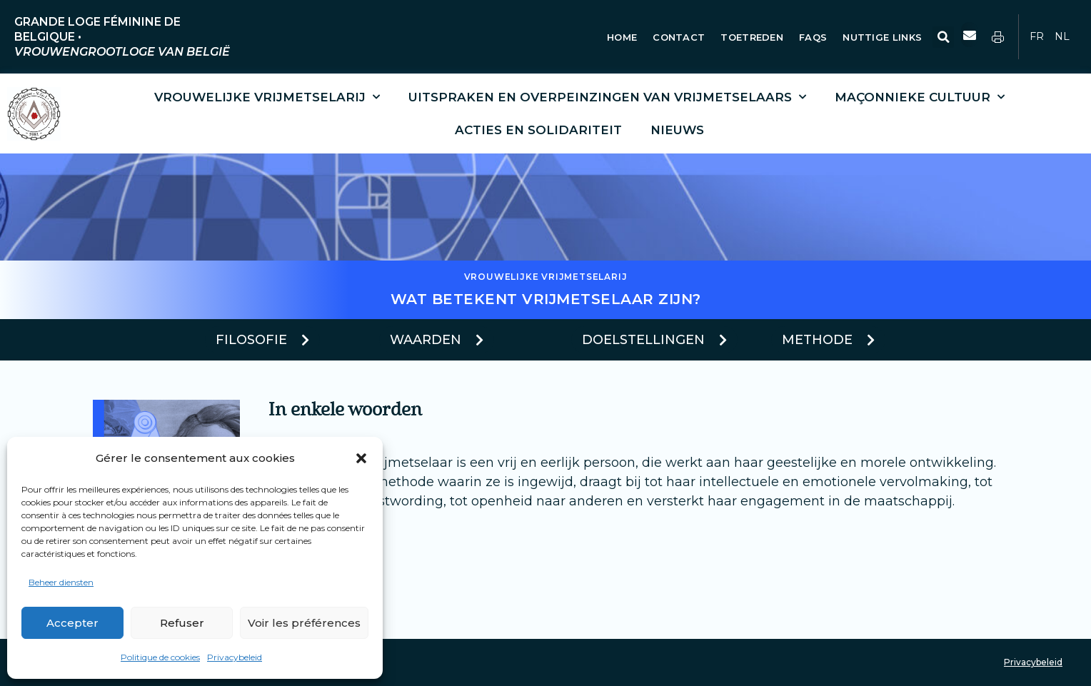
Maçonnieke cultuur (920, 97)
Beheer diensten (61, 582)
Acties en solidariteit (538, 130)
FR (1037, 36)
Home (622, 37)
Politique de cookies (160, 657)
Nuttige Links (884, 37)
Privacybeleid (234, 657)
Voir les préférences (304, 623)
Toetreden (751, 37)
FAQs (813, 37)
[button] (361, 458)
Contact (679, 37)
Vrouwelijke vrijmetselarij (267, 97)
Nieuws (677, 130)
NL (1062, 36)
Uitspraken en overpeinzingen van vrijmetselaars (607, 97)
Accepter (72, 623)
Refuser (182, 623)
